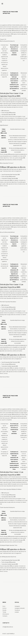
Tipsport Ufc (3, 39)
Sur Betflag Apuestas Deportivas (8, 556)
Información (6, 614)
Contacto (5, 616)
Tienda (4, 612)
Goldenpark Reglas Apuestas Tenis (8, 545)
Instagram (17, 606)
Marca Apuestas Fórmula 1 (7, 163)
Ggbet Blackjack (4, 125)
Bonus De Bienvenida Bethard (7, 232)
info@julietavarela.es (8, 626)
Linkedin (17, 612)
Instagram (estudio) (20, 608)
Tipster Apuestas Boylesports (7, 507)
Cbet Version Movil (4, 376)
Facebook (17, 610)
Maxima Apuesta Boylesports (7, 41)
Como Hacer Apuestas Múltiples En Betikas (10, 489)
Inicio (4, 606)
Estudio (4, 610)
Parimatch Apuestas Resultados (8, 301)
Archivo (4, 608)
